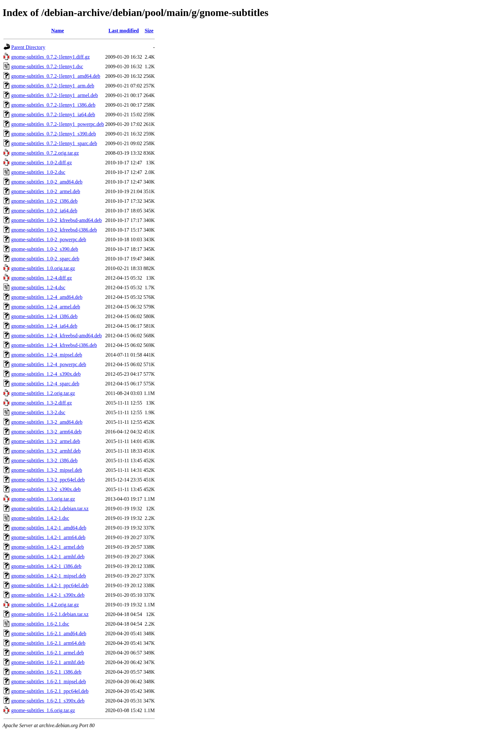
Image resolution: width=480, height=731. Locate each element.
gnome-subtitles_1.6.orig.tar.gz (43, 710)
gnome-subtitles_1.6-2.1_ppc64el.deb (49, 691)
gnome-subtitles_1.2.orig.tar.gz (43, 393)
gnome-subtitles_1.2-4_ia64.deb (44, 326)
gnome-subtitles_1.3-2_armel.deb (45, 441)
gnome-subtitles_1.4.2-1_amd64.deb (48, 527)
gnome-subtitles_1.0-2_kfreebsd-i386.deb (54, 230)
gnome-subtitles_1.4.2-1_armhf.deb (48, 556)
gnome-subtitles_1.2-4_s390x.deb (46, 374)
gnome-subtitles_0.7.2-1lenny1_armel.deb (54, 95)
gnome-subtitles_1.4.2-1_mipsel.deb (48, 576)
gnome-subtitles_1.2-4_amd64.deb (46, 297)
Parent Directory (28, 47)
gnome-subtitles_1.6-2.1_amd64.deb (48, 633)
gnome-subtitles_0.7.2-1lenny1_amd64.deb (55, 76)
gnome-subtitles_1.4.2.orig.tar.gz (45, 604)
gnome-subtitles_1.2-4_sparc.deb (45, 383)
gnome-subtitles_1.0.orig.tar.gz (43, 268)
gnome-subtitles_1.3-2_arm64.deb (46, 431)
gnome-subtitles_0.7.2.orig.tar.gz (45, 153)
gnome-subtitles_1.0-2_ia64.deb (44, 210)
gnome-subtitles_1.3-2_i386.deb (44, 460)
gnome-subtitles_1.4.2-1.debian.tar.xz (49, 508)
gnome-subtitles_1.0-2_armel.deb (45, 191)
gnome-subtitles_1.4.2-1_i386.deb (46, 566)
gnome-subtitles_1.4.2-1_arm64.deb (48, 537)
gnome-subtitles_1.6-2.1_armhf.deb (48, 662)
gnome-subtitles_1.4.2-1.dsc (40, 518)
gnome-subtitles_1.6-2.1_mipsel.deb (48, 681)
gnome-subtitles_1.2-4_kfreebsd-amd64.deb (56, 335)
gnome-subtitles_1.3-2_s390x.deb (46, 489)
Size (149, 30)
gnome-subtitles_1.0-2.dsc (38, 172)
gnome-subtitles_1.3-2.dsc (38, 412)
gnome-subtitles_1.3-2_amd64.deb (46, 422)
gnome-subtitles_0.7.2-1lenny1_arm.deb (52, 85)
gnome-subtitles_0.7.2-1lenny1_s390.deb (53, 133)
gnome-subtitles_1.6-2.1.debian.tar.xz (49, 614)
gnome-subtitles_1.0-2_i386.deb (44, 201)
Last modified (124, 30)
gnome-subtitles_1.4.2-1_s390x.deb (48, 595)
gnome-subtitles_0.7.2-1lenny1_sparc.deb (54, 143)
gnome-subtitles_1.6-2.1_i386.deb (46, 672)
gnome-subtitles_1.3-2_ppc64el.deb (48, 479)
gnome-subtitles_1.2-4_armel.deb (45, 306)
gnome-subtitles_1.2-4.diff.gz (41, 278)
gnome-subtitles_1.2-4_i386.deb (44, 316)
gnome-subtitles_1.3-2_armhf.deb (46, 451)
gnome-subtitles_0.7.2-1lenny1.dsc (47, 66)
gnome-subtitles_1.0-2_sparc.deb (45, 258)
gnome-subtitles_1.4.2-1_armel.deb (47, 547)
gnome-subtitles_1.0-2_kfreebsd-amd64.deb (56, 220)
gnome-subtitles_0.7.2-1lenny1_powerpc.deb (57, 124)
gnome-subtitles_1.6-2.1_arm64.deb (48, 643)
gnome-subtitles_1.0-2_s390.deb (44, 249)
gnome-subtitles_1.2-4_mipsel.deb (46, 354)
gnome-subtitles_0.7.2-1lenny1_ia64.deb (53, 114)
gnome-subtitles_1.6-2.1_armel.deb (47, 652)
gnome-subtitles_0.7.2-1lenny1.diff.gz (50, 57)
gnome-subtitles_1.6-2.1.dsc (40, 624)
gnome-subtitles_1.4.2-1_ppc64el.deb (49, 585)
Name (57, 30)
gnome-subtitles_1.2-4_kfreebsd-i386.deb (54, 345)
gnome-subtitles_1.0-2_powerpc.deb (48, 239)
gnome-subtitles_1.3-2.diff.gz (41, 403)
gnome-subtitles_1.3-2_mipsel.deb (46, 470)
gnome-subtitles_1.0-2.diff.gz (41, 162)
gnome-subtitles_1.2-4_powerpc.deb (48, 364)
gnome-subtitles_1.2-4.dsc (38, 287)
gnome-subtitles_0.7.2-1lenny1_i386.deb (53, 105)
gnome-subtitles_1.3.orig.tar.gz (43, 499)
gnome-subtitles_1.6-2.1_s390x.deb (48, 700)
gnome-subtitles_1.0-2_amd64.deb (46, 182)
